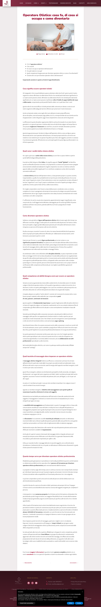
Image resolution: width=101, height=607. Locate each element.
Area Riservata (91, 3)
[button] (82, 592)
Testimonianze (53, 3)
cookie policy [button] (56, 595)
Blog (74, 3)
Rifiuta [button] (70, 603)
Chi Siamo (28, 3)
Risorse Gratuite (65, 3)
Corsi (36, 3)
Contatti (81, 3)
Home (21, 3)
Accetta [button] (79, 603)
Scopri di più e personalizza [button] (26, 603)
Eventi (43, 3)
